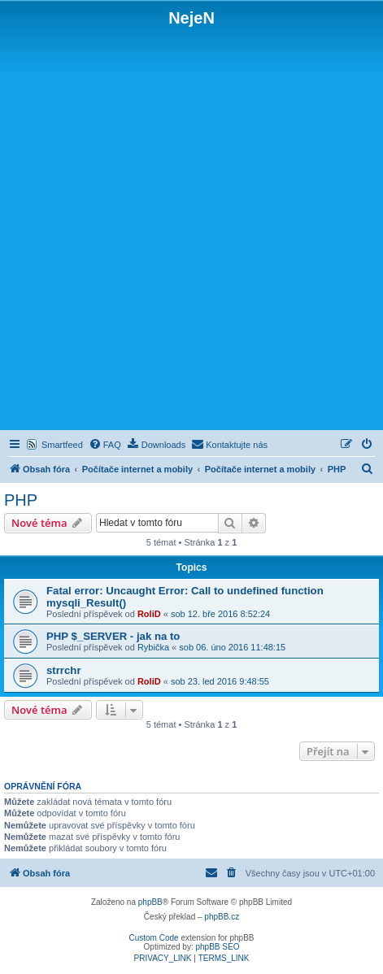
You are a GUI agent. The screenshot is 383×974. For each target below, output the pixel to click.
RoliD (149, 614)
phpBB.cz (221, 916)
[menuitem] (105, 444)
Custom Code (154, 937)
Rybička (153, 647)
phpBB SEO (218, 946)
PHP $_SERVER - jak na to (113, 636)
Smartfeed (62, 445)
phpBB (150, 902)
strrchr (63, 670)
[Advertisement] (191, 227)
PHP (20, 500)
